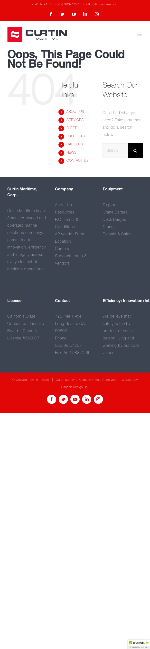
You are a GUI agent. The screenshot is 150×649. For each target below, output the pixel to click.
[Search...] (115, 150)
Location (63, 241)
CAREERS (74, 144)
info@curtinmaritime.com (100, 4)
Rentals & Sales (117, 234)
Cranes (109, 227)
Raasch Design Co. (75, 387)
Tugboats (111, 205)
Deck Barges (114, 220)
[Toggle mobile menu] (140, 34)
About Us (63, 205)
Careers (62, 249)
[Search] (135, 150)
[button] (139, 644)
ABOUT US (75, 112)
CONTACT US (77, 160)
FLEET (71, 128)
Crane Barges (115, 212)
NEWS (71, 152)
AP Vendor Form (69, 234)
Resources (65, 212)
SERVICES (75, 120)
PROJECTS (75, 136)
